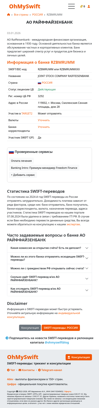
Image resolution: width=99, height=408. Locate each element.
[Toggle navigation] (71, 6)
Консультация (30, 328)
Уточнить (44, 120)
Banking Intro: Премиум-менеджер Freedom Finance (44, 168)
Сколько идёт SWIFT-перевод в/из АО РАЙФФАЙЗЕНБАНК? (35, 278)
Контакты (27, 370)
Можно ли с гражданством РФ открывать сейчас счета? (47, 268)
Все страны (21, 14)
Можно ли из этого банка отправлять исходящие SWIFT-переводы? (48, 258)
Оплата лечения (21, 161)
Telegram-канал (50, 370)
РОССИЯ (37, 14)
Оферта (67, 391)
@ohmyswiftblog (57, 342)
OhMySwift (24, 6)
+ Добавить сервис (23, 175)
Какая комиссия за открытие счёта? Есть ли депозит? (46, 248)
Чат (11, 370)
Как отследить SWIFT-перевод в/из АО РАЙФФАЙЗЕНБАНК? (36, 290)
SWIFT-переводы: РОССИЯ (61, 328)
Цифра (11, 384)
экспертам (73, 224)
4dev (10, 379)
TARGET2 (26, 113)
